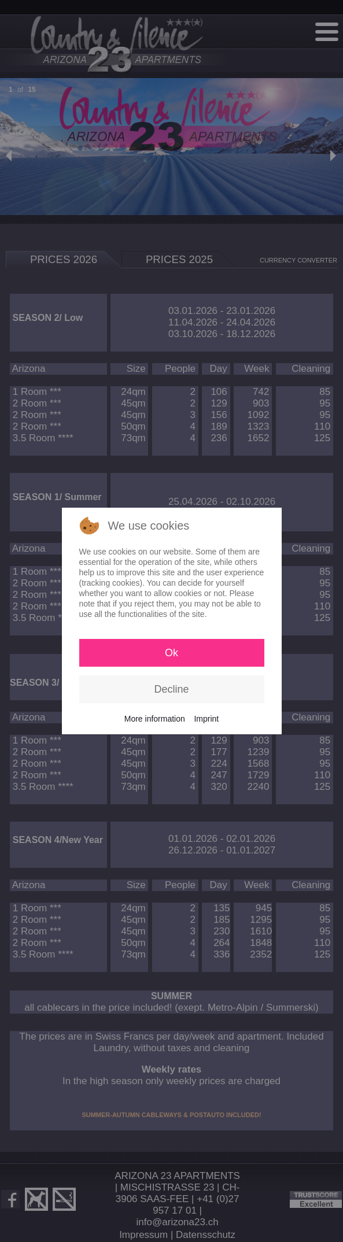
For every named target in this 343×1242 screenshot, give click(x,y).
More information (154, 718)
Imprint (206, 718)
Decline (171, 689)
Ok (171, 653)
